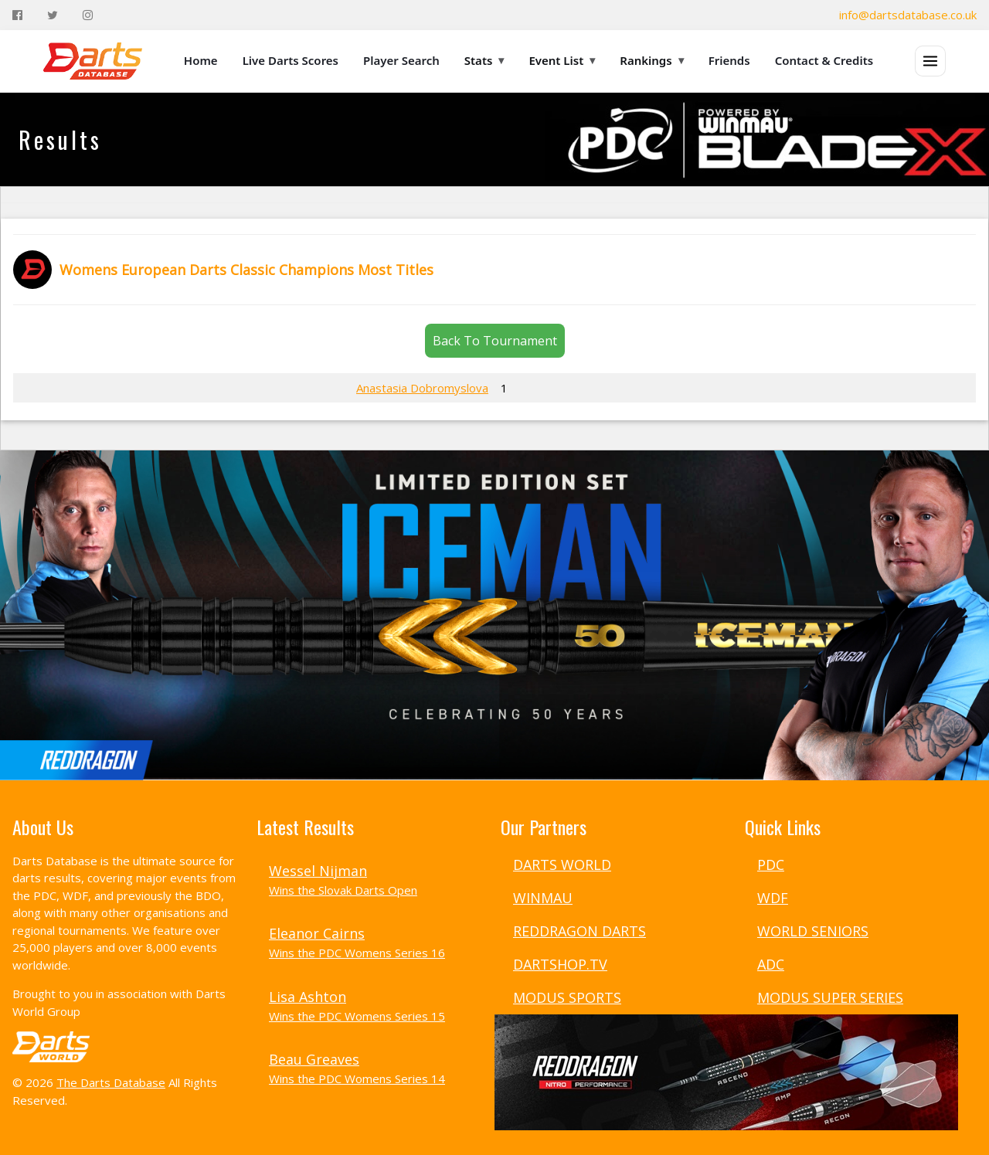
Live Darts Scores (290, 60)
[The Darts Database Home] (92, 61)
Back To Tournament (495, 340)
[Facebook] (17, 15)
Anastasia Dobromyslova (422, 388)
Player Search (401, 60)
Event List (561, 60)
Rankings (651, 60)
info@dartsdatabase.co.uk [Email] (908, 14)
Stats (484, 60)
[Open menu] (930, 61)
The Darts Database (110, 1082)
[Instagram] (87, 15)
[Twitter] (52, 15)
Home (201, 60)
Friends (729, 60)
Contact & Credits (824, 60)
